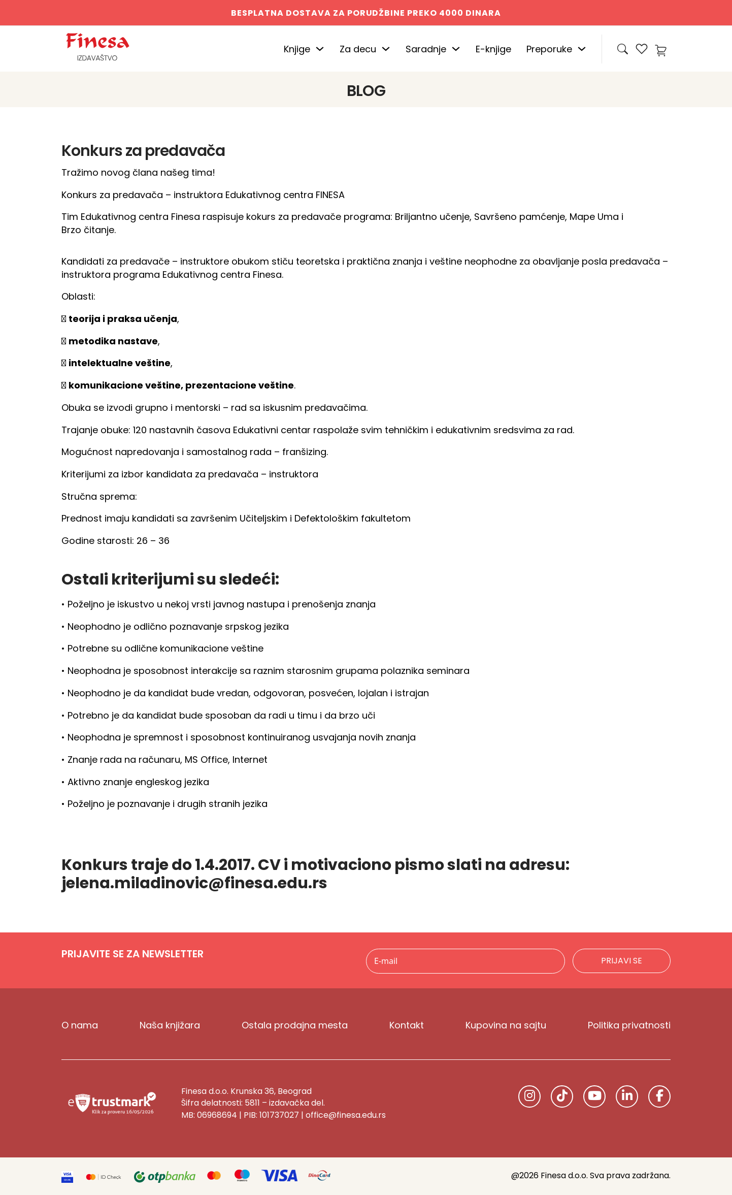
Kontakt (406, 1025)
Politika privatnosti (629, 1025)
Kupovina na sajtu (505, 1025)
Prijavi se (621, 960)
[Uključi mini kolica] (663, 48)
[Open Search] (622, 49)
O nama (79, 1025)
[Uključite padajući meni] (319, 48)
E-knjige (493, 49)
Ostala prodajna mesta (295, 1025)
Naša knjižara (170, 1025)
